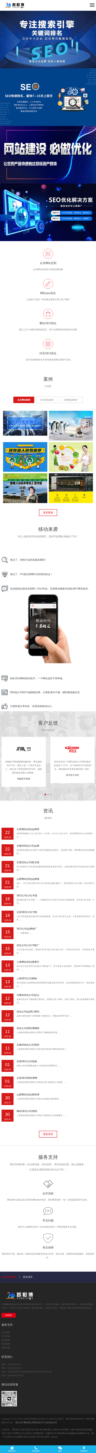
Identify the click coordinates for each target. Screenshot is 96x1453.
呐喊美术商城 (23, 778)
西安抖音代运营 (32, 1429)
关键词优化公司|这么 (28, 995)
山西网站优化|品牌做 (28, 879)
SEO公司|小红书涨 (27, 895)
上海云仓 (54, 1437)
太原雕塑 (19, 1437)
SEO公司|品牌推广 (27, 928)
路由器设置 (81, 1429)
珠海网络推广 (39, 1433)
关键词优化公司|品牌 (28, 845)
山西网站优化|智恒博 (28, 1094)
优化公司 (19, 1422)
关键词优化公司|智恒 (28, 1044)
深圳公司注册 (29, 1437)
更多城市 (28, 1277)
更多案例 (48, 512)
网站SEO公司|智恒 (27, 1111)
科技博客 (65, 1429)
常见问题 (48, 1220)
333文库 (40, 1437)
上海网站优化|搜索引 (28, 962)
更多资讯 (48, 1134)
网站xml (5, 1422)
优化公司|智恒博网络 (28, 1028)
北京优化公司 (51, 1422)
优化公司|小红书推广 (28, 945)
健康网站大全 (83, 1433)
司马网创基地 (60, 1433)
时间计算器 (7, 1433)
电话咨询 (36, 1449)
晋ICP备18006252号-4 (76, 1419)
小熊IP (73, 1429)
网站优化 (10, 1304)
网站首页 (12, 1449)
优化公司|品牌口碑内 (28, 1011)
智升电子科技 (72, 775)
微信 (60, 1449)
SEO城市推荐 (9, 1277)
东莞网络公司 (18, 1433)
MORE (8, 1315)
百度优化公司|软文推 (28, 862)
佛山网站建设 (46, 1429)
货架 (23, 1429)
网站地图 (90, 1419)
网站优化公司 (38, 1422)
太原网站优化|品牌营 (28, 829)
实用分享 (10, 1437)
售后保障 (48, 1247)
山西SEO (56, 1429)
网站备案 (6, 1344)
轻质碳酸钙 (72, 1433)
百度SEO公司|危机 (27, 1061)
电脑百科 (50, 1433)
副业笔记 (29, 1433)
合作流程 (48, 1193)
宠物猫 (89, 1429)
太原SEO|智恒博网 (27, 1078)
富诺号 (47, 1437)
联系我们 (84, 1449)
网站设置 (6, 1347)
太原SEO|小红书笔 (27, 912)
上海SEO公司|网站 (27, 978)
